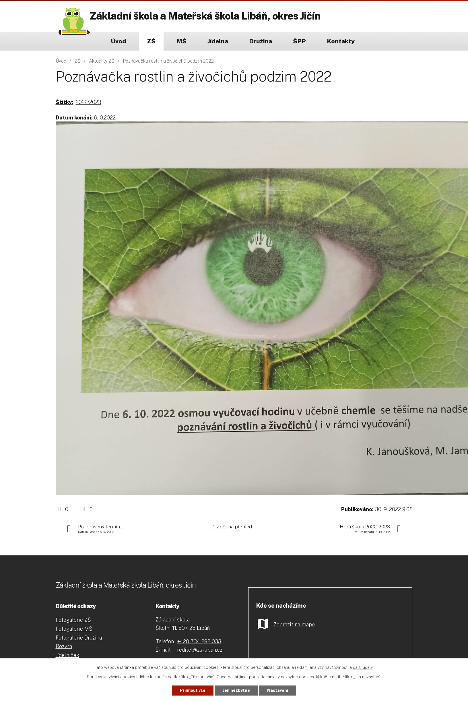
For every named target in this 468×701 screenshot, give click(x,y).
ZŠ (151, 41)
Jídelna (217, 41)
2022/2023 (88, 102)
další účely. (363, 667)
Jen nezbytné (236, 690)
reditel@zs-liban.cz (199, 650)
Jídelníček (67, 655)
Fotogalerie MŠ (74, 629)
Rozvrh (64, 646)
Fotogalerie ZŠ (73, 620)
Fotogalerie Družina (79, 638)
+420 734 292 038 (199, 641)
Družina (260, 41)
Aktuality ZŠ (101, 61)
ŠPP (299, 41)
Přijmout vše (192, 690)
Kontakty (341, 41)
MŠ (181, 41)
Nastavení (277, 690)
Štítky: (64, 102)
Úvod (118, 41)
